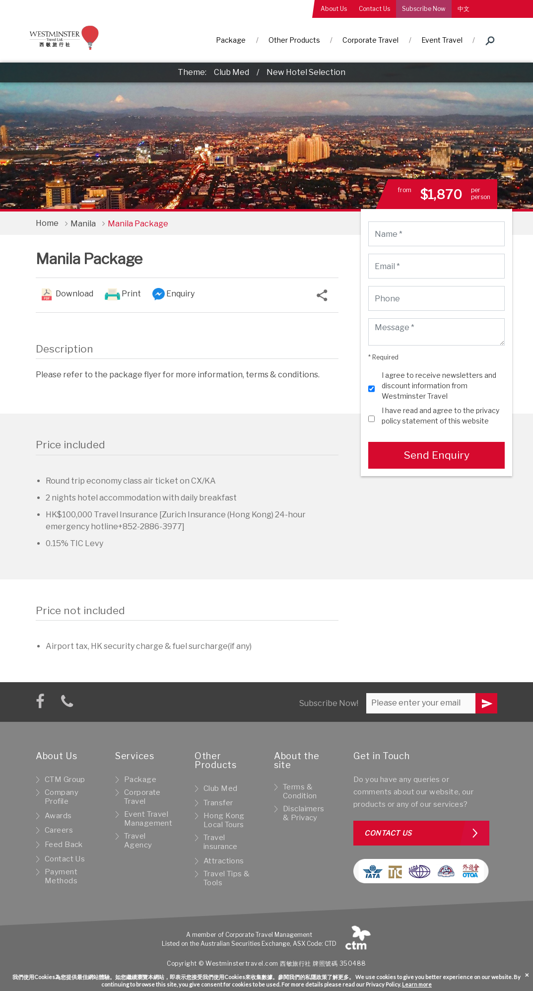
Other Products (294, 40)
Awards (58, 815)
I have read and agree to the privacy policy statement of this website (440, 415)
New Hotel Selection (305, 72)
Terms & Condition (300, 791)
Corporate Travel (370, 40)
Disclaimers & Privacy (304, 813)
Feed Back (64, 844)
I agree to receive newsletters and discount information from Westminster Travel (439, 385)
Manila (83, 223)
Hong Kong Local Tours (224, 820)
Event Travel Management (148, 819)
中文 (463, 8)
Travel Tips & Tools (226, 878)
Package (231, 40)
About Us (334, 8)
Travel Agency (138, 840)
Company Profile (61, 797)
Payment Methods (61, 876)
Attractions (223, 860)
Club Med (231, 72)
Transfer (218, 802)
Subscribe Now (424, 8)
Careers (59, 830)
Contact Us (374, 8)
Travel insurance (220, 842)
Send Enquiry (436, 455)
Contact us (388, 833)
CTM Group (65, 779)
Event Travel (442, 40)
